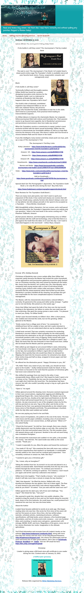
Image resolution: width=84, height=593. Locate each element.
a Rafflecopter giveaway (42, 557)
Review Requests (43, 36)
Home (5, 36)
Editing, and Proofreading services (22, 36)
